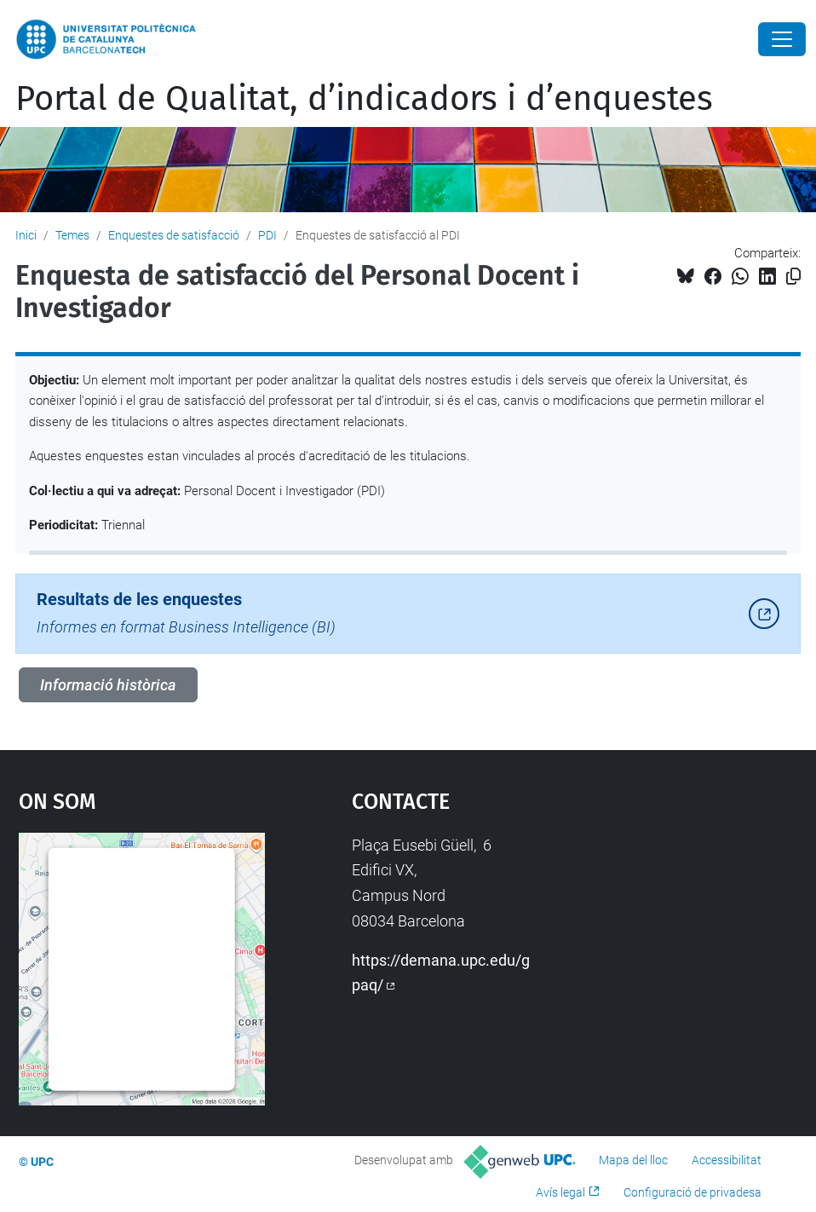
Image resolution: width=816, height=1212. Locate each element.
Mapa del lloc (633, 1160)
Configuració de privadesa (692, 1192)
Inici (26, 235)
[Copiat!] (793, 276)
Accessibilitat (726, 1160)
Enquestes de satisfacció (173, 235)
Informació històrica (108, 685)
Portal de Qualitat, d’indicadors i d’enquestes (364, 98)
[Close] (782, 39)
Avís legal (560, 1192)
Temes (72, 235)
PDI (267, 235)
